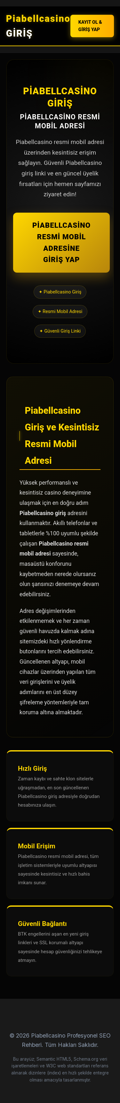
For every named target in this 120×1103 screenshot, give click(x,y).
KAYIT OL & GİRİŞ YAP (90, 26)
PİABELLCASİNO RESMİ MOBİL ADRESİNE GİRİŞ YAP (61, 242)
